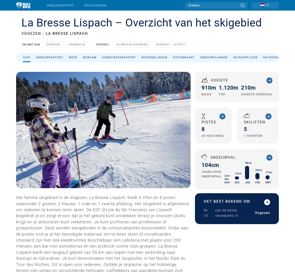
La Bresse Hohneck (132, 44)
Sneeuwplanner (214, 57)
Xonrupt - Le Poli (170, 44)
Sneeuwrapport (60, 5)
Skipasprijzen (245, 57)
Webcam (90, 57)
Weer (73, 57)
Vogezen (53, 44)
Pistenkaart (184, 57)
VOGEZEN (31, 33)
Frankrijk (77, 44)
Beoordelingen (155, 57)
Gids (26, 57)
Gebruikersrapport (119, 57)
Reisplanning (95, 5)
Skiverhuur (273, 57)
